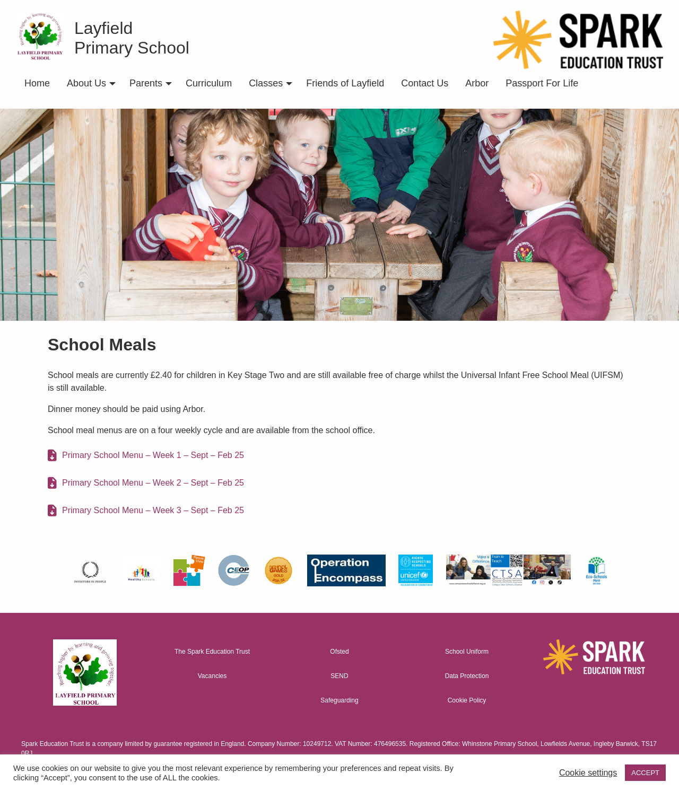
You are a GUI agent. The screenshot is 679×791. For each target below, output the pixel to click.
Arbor (477, 83)
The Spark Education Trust (212, 651)
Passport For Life (542, 83)
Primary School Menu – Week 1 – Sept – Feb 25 (153, 455)
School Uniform (467, 651)
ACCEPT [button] (645, 773)
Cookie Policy (467, 700)
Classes (266, 83)
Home (37, 83)
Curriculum (209, 83)
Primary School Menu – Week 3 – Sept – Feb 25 (153, 510)
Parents (145, 83)
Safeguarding (339, 700)
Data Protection (467, 676)
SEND (339, 676)
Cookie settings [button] (588, 772)
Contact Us (424, 83)
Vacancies (212, 676)
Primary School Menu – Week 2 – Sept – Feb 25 (153, 482)
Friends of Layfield (345, 83)
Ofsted (339, 651)
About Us (86, 83)
